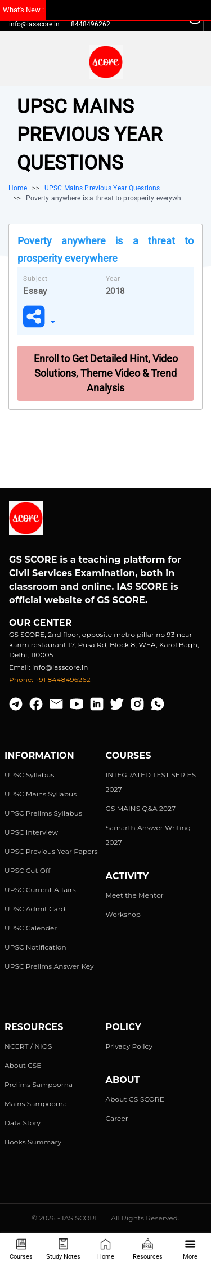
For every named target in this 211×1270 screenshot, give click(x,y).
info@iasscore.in (34, 24)
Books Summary (33, 1142)
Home (105, 1249)
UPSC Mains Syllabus (41, 794)
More (190, 1249)
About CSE (23, 1065)
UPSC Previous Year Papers (51, 851)
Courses (21, 1249)
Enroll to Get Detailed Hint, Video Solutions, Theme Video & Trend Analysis (106, 373)
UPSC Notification (35, 947)
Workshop (123, 914)
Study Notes (63, 1249)
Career (117, 1118)
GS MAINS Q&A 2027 (141, 808)
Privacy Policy (129, 1046)
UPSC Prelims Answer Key (49, 966)
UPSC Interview (31, 832)
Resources (148, 1249)
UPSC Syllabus (29, 774)
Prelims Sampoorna (39, 1084)
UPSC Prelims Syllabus (43, 813)
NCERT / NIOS (28, 1046)
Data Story (23, 1123)
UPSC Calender (31, 928)
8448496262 (90, 24)
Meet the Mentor (135, 895)
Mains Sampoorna (36, 1103)
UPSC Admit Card (35, 908)
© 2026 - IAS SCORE (65, 1218)
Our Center (40, 622)
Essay (35, 291)
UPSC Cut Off (27, 870)
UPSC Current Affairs (40, 889)
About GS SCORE (135, 1099)
